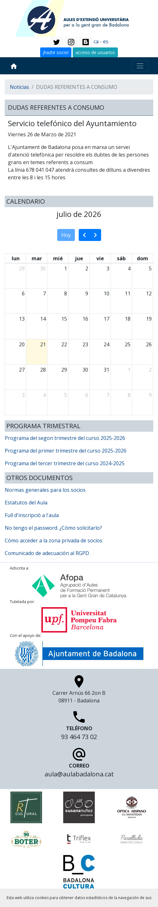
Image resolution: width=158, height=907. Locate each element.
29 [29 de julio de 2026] (64, 369)
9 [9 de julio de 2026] (86, 293)
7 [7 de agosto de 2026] (107, 395)
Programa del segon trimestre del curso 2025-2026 (65, 438)
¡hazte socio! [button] (56, 52)
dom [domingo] (142, 258)
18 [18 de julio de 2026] (128, 318)
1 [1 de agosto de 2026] (129, 369)
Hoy (66, 234)
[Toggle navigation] (140, 65)
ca (96, 41)
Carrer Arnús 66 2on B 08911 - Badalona (79, 691)
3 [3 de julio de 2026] (107, 268)
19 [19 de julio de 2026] (149, 318)
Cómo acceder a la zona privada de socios (53, 540)
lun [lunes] (16, 258)
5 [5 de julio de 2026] (150, 268)
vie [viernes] (100, 258)
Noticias (19, 86)
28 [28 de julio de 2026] (43, 369)
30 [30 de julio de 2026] (85, 369)
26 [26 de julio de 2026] (149, 344)
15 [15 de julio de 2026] (64, 318)
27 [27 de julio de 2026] (22, 369)
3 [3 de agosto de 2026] (23, 395)
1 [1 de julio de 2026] (65, 268)
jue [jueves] (79, 258)
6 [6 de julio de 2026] (23, 293)
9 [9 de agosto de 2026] (150, 395)
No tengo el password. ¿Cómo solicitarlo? (53, 527)
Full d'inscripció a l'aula (32, 515)
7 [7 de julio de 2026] (44, 293)
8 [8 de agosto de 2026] (129, 395)
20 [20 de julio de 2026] (22, 344)
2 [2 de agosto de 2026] (150, 369)
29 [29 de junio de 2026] (22, 268)
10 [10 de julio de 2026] (106, 293)
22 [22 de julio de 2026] (64, 344)
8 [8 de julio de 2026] (65, 293)
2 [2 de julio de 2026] (86, 268)
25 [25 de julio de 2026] (128, 344)
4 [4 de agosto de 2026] (44, 395)
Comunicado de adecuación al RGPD (47, 553)
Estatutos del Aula (26, 502)
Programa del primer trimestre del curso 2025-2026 (65, 450)
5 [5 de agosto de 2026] (65, 395)
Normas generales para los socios (45, 489)
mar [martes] (37, 258)
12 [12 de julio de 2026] (149, 293)
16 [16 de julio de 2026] (85, 318)
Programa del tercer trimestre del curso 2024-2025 (65, 463)
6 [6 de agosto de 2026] (86, 395)
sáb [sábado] (121, 258)
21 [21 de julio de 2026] (43, 344)
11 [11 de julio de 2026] (128, 293)
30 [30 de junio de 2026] (43, 268)
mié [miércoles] (58, 258)
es (105, 41)
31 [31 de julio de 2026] (106, 369)
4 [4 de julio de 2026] (129, 268)
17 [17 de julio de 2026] (106, 318)
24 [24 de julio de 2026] (106, 344)
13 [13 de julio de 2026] (22, 318)
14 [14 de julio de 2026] (43, 318)
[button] (56, 42)
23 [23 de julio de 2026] (85, 344)
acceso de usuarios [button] (95, 52)
